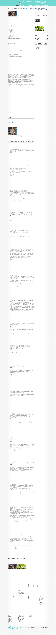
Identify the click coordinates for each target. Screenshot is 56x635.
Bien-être (35, 5)
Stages (42, 5)
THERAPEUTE (46, 5)
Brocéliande (40, 586)
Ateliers (39, 5)
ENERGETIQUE (22, 5)
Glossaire (34, 627)
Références (27, 627)
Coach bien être (23, 627)
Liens (29, 627)
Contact (32, 627)
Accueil (17, 5)
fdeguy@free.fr (41, 603)
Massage (26, 5)
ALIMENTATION (30, 5)
